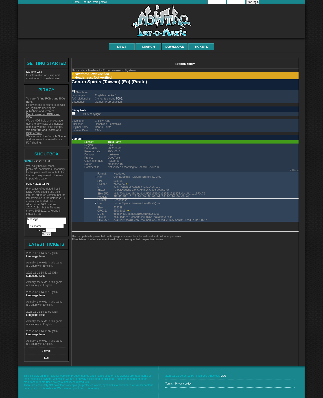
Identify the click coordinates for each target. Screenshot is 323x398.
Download (174, 47)
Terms (169, 383)
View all (46, 350)
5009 (119, 98)
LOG (223, 375)
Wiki (95, 2)
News (122, 47)
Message (46, 220)
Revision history (185, 63)
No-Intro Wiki (34, 72)
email (103, 2)
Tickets (201, 47)
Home (76, 2)
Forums (86, 2)
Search (148, 47)
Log (46, 357)
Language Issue (35, 256)
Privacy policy (183, 383)
